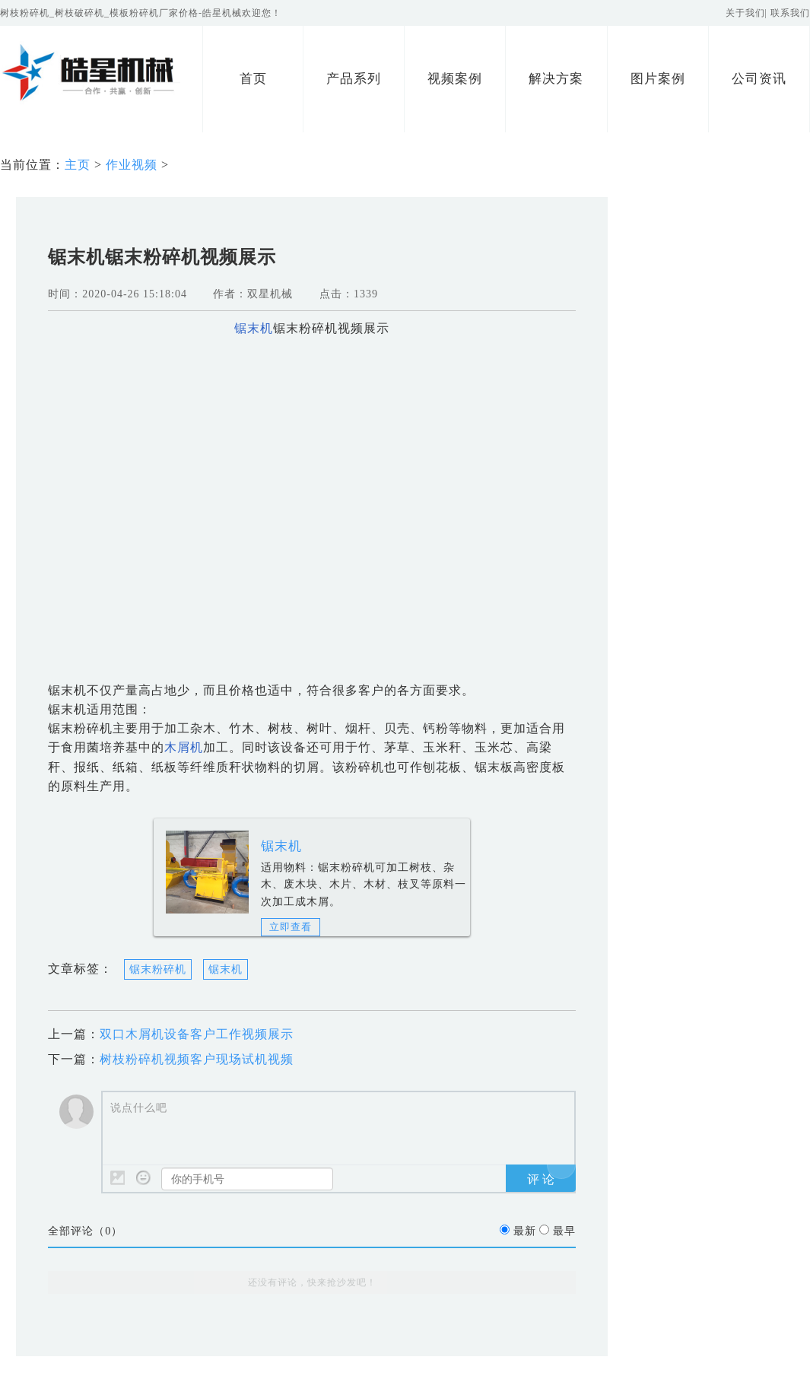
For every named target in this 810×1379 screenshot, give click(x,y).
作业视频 (131, 164)
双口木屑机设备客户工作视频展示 (197, 1034)
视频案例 (454, 78)
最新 (524, 1231)
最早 (564, 1231)
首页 (253, 78)
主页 (78, 164)
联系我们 (790, 13)
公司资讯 (759, 78)
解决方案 (556, 78)
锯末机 (281, 846)
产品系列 (353, 78)
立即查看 (290, 927)
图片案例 (658, 78)
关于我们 (745, 13)
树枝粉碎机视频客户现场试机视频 (197, 1059)
